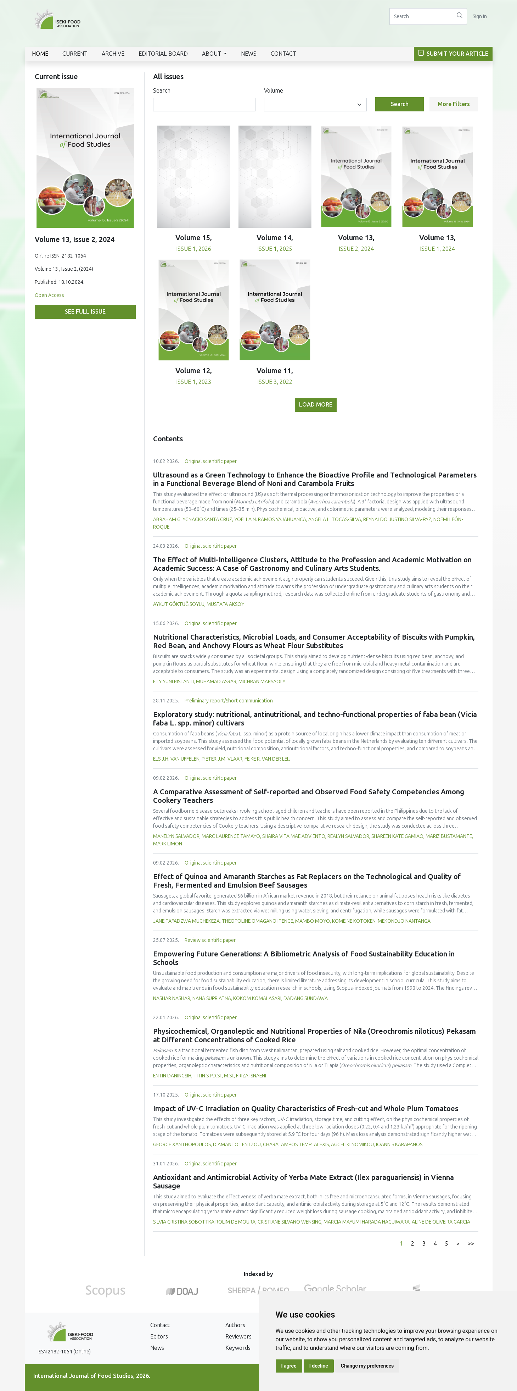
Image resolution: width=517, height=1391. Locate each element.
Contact (283, 53)
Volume (273, 90)
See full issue (85, 311)
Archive (113, 53)
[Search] (421, 16)
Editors (159, 1336)
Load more (315, 404)
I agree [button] (289, 1366)
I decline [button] (318, 1366)
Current (75, 53)
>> (471, 1243)
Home (40, 53)
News (249, 53)
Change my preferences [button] (367, 1366)
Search (161, 90)
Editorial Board (163, 53)
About (212, 53)
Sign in (480, 16)
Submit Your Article (453, 53)
